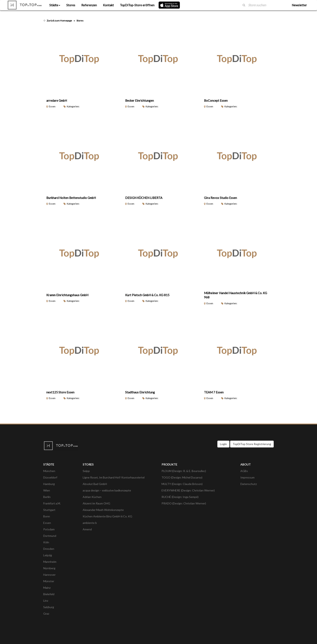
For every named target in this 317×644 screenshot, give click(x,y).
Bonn (46, 516)
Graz (46, 613)
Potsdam (49, 529)
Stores (70, 5)
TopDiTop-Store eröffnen (137, 5)
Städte (54, 5)
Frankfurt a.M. (52, 503)
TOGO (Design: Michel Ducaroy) (182, 477)
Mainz (47, 587)
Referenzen (89, 5)
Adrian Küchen (92, 497)
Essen (47, 522)
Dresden (48, 548)
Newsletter (299, 5)
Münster (48, 581)
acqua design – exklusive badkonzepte (107, 490)
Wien (46, 490)
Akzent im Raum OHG (96, 503)
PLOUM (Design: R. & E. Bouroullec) (184, 471)
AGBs (244, 471)
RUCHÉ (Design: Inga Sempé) (180, 497)
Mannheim (49, 561)
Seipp (86, 471)
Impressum (247, 477)
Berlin (47, 497)
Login (223, 444)
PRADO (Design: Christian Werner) (184, 503)
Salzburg (48, 607)
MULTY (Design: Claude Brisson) (182, 484)
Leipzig (47, 555)
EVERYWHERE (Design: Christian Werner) (188, 490)
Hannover (49, 574)
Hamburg (49, 484)
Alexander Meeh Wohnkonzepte (103, 510)
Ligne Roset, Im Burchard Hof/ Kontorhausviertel (114, 477)
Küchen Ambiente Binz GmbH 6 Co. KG (107, 516)
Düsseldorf (50, 477)
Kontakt (108, 5)
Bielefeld (48, 594)
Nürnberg (49, 568)
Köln (46, 542)
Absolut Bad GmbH (95, 484)
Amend (87, 529)
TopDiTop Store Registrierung (252, 444)
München (49, 471)
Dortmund (49, 535)
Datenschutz (248, 484)
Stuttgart (49, 510)
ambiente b (90, 522)
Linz (45, 600)
